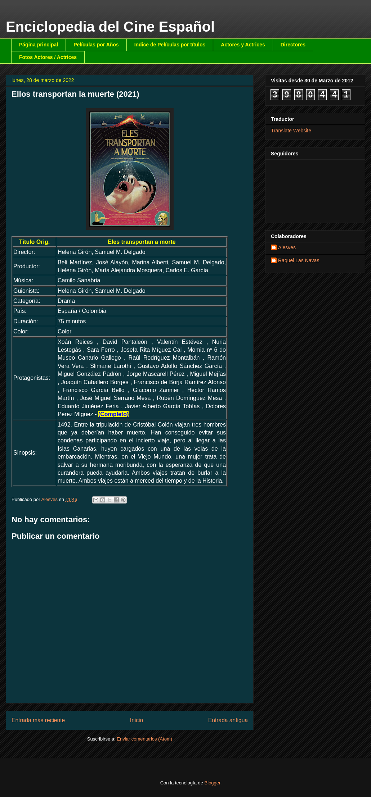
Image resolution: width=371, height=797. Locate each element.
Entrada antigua (228, 720)
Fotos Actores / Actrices (48, 57)
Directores (293, 44)
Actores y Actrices (243, 44)
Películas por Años (96, 44)
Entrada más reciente (38, 720)
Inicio (136, 720)
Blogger (212, 782)
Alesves (287, 247)
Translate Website (291, 130)
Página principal (38, 44)
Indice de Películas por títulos (170, 44)
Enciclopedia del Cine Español (110, 27)
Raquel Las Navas (298, 260)
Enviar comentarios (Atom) (144, 739)
